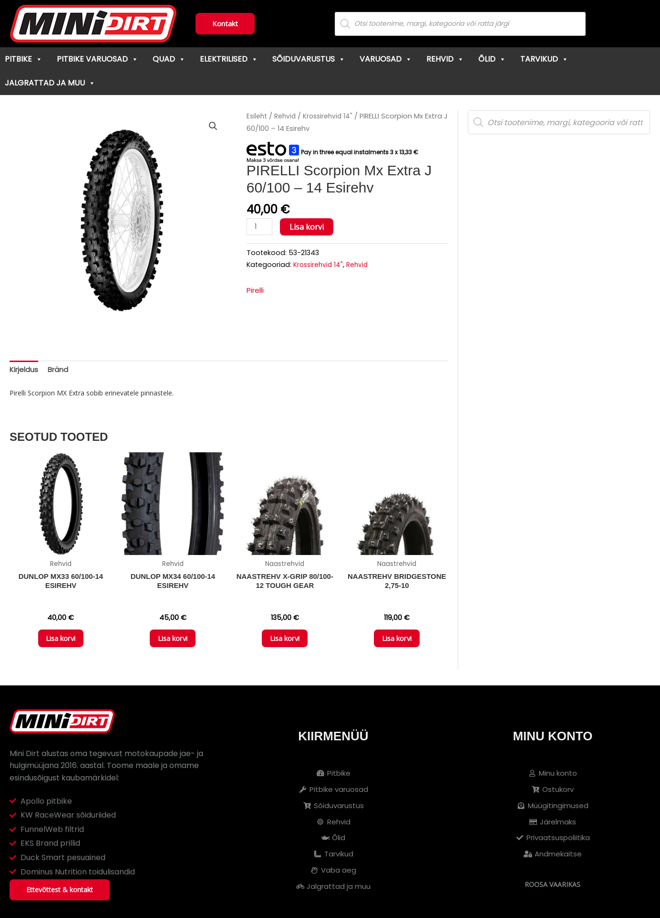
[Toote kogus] (260, 227)
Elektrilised (229, 58)
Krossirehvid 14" (331, 116)
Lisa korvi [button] (60, 643)
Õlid (492, 58)
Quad (169, 58)
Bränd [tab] (61, 370)
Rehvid (445, 58)
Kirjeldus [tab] (25, 370)
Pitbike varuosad (97, 58)
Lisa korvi (308, 227)
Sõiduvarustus (308, 58)
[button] (212, 126)
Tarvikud (544, 58)
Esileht (257, 116)
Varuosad (386, 58)
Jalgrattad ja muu (50, 82)
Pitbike (23, 58)
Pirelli (256, 291)
